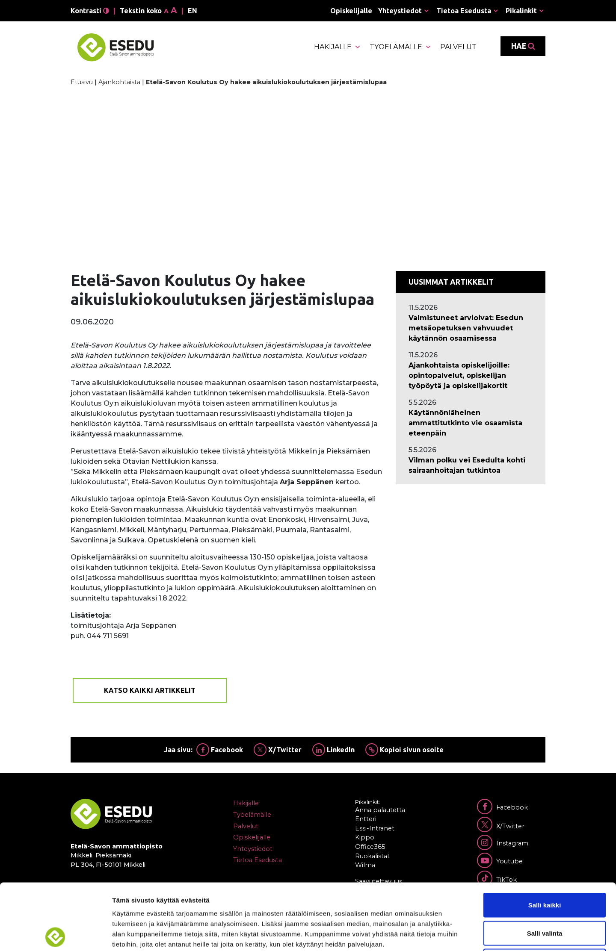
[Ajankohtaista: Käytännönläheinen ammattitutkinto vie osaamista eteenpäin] (471, 423)
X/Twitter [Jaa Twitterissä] (278, 750)
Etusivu (82, 82)
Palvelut (458, 47)
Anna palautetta (380, 810)
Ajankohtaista (119, 82)
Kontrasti (90, 11)
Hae (523, 46)
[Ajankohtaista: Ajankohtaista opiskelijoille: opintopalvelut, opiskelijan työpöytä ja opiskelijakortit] (471, 375)
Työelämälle (401, 47)
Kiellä (544, 894)
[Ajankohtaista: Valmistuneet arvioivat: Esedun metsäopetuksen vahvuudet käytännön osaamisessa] (471, 328)
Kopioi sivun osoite (404, 750)
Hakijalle (337, 47)
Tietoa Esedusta (463, 11)
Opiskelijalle (351, 11)
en (192, 11)
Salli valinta (545, 867)
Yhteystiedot (400, 11)
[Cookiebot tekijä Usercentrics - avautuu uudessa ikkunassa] (55, 934)
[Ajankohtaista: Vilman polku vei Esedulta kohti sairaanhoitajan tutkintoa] (471, 465)
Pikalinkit (521, 11)
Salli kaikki (544, 838)
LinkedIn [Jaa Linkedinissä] (333, 750)
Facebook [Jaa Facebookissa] (219, 750)
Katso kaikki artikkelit (149, 690)
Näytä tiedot (457, 934)
